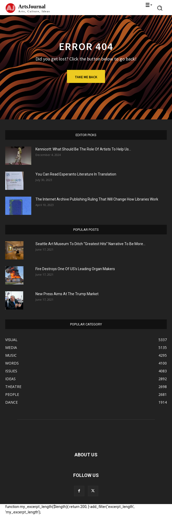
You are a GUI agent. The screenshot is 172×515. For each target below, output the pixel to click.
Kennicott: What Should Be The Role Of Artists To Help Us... (83, 149)
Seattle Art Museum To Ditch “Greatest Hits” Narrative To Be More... (90, 244)
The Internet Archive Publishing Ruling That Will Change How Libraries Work (96, 199)
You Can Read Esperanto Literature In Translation (75, 174)
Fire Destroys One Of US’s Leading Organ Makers (75, 269)
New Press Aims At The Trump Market (67, 294)
